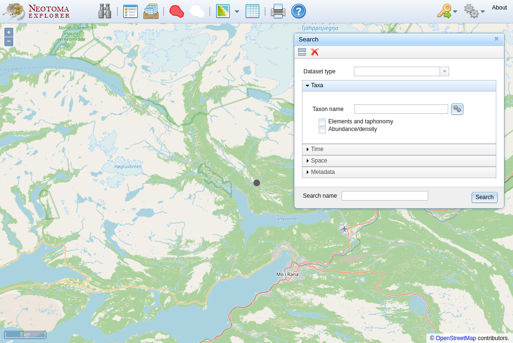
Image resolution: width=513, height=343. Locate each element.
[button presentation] (444, 71)
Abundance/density (352, 129)
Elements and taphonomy (360, 121)
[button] (104, 11)
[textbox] (397, 71)
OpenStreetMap (456, 338)
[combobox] (401, 71)
